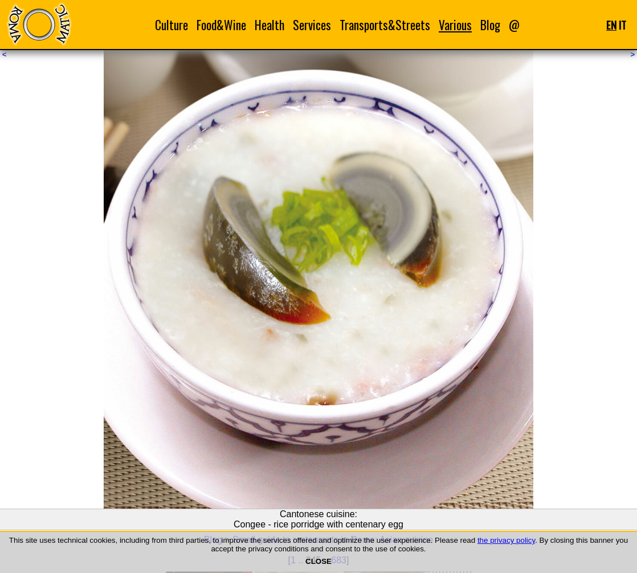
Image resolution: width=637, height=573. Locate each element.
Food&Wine (221, 25)
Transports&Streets (385, 25)
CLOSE (318, 561)
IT (622, 24)
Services (312, 25)
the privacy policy (506, 540)
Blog (490, 25)
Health (269, 25)
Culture (171, 25)
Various (455, 25)
